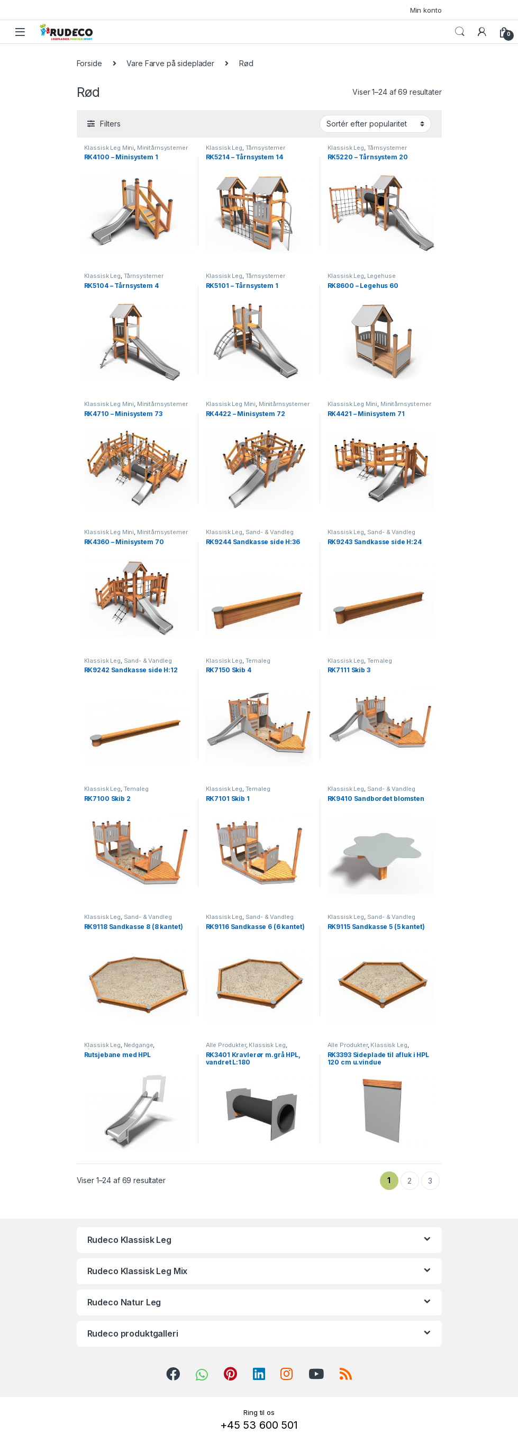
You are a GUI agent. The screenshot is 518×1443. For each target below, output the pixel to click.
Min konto (426, 10)
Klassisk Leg (224, 147)
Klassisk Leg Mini (109, 147)
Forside (89, 63)
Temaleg (258, 660)
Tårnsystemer (265, 147)
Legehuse (381, 275)
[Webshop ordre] (375, 124)
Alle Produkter (226, 1045)
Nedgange (138, 1045)
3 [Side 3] (430, 1180)
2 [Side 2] (409, 1180)
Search (460, 32)
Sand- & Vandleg (270, 532)
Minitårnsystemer (162, 147)
